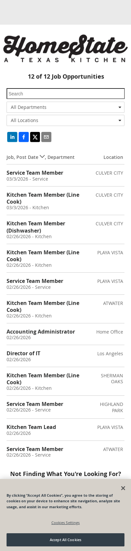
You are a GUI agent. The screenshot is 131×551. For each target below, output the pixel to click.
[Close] (123, 488)
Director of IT (23, 353)
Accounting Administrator (41, 331)
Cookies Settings (65, 522)
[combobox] (65, 107)
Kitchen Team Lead (31, 427)
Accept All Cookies (65, 539)
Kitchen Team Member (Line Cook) (43, 198)
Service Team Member (35, 172)
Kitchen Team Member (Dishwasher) (36, 227)
